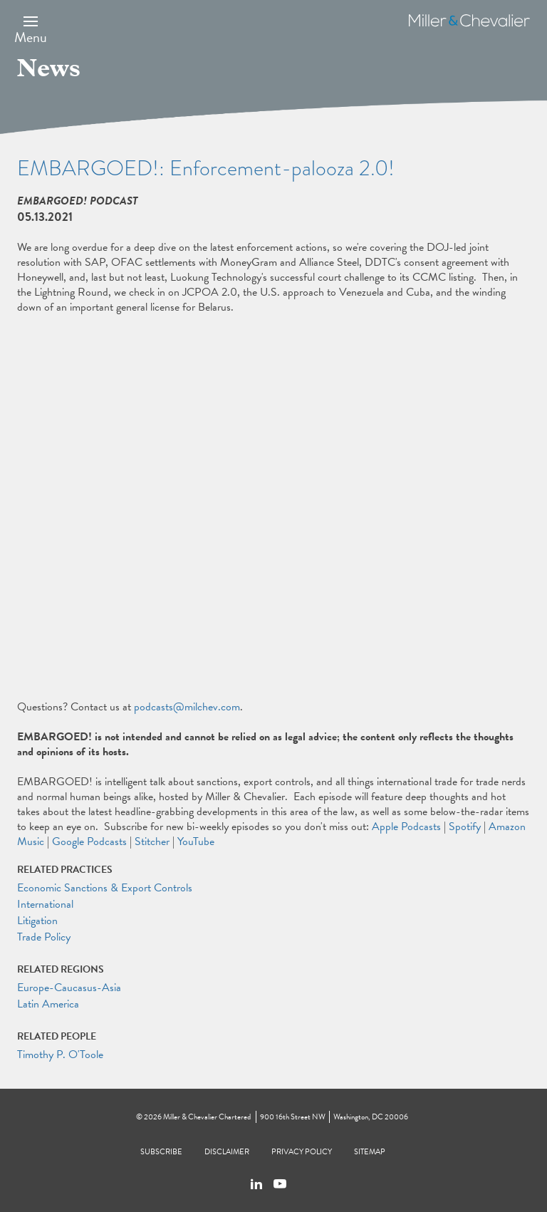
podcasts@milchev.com (187, 706)
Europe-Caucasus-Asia (69, 987)
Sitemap (369, 1152)
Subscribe (161, 1152)
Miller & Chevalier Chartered (207, 1117)
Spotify (465, 826)
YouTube (195, 841)
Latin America (48, 1003)
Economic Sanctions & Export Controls (104, 887)
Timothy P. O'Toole (60, 1054)
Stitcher (152, 841)
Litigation (37, 920)
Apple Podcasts (406, 826)
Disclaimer (226, 1152)
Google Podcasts (89, 841)
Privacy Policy (301, 1152)
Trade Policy (44, 937)
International (45, 904)
